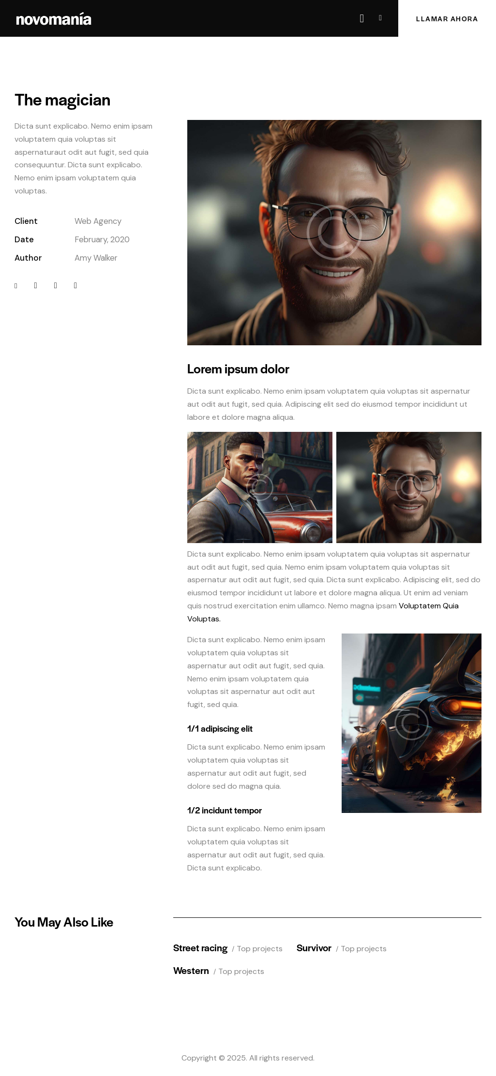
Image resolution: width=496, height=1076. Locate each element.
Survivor (314, 947)
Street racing (200, 947)
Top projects (260, 948)
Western (191, 969)
